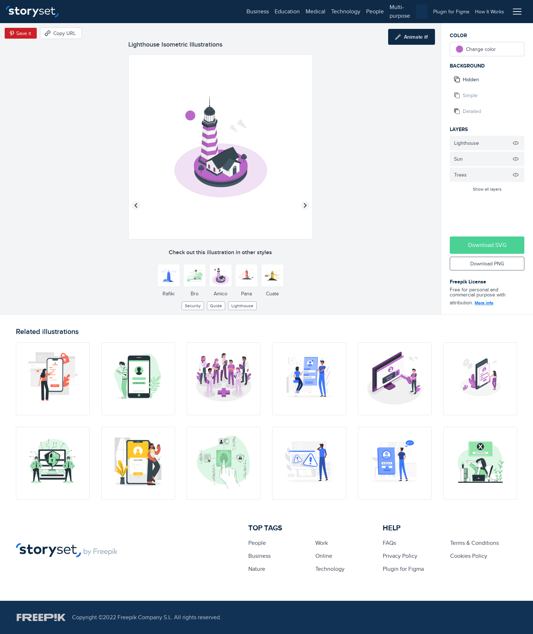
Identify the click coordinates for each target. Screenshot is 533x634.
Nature (256, 569)
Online (323, 556)
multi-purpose (230, 11)
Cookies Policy (468, 556)
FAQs (389, 543)
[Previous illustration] (136, 205)
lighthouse (242, 306)
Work (321, 543)
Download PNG (487, 263)
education (111, 11)
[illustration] (53, 378)
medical (139, 11)
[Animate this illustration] (411, 37)
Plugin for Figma (403, 569)
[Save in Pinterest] (20, 33)
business (81, 11)
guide (216, 306)
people (199, 11)
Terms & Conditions (474, 543)
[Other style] (168, 275)
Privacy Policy (400, 556)
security (193, 306)
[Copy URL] (61, 33)
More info (484, 303)
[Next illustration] (305, 205)
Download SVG (487, 245)
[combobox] (340, 11)
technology (169, 11)
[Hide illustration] (515, 143)
